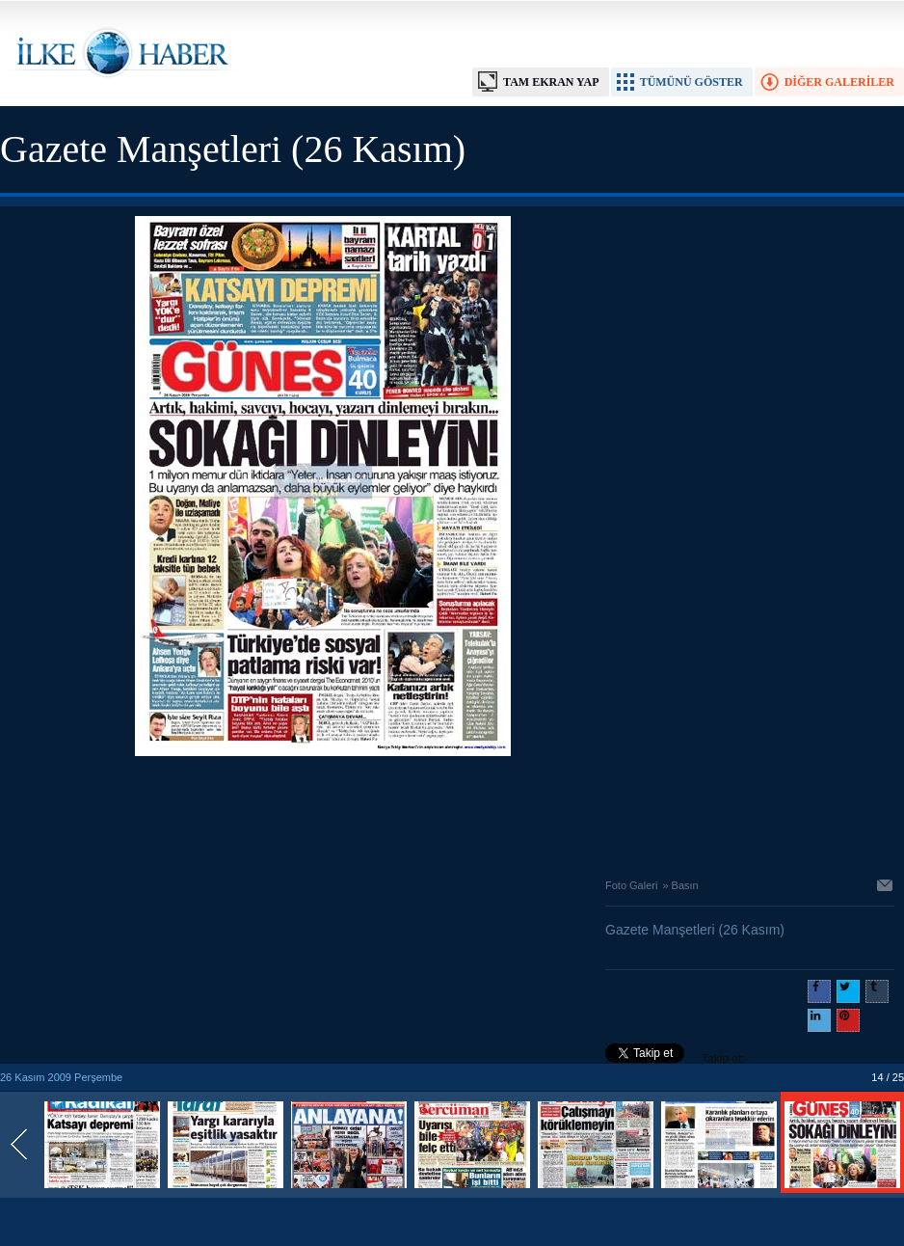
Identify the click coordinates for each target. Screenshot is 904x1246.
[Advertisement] (323, 812)
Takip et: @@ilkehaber (675, 1061)
